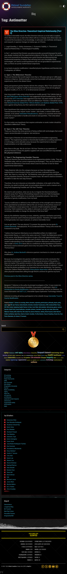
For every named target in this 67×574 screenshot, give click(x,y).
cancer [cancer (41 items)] (13, 355)
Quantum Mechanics (35, 312)
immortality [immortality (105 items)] (12, 358)
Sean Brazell (10, 467)
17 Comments (23, 316)
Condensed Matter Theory (54, 305)
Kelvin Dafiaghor (12, 439)
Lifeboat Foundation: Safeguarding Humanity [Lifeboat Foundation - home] (29, 6)
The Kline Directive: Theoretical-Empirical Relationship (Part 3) (35, 32)
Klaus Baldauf (11, 451)
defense (27, 303)
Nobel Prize (19, 312)
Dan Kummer (11, 446)
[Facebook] (42, 566)
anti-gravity (7, 395)
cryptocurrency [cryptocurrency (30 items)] (18, 355)
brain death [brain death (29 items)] (10, 355)
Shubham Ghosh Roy (13, 425)
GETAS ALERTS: (38, 544)
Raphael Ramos (11, 465)
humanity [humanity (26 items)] (63, 355)
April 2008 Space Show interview (18, 96)
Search (63, 329)
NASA (15, 312)
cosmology (22, 303)
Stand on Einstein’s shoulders (27, 314)
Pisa (29, 312)
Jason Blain (10, 482)
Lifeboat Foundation (12, 566)
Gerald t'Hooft (12, 309)
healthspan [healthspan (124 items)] (57, 355)
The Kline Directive (39, 314)
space (5, 305)
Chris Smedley (11, 489)
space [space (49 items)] (38, 360)
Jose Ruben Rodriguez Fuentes (16, 444)
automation (7, 404)
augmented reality (9, 402)
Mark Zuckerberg (9, 390)
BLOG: (36, 547)
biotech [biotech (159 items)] (48, 352)
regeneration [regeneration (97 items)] (22, 360)
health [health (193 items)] (50, 355)
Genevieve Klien (11, 420)
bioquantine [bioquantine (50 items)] (34, 353)
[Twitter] (46, 566)
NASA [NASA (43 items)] (55, 358)
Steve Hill (9, 472)
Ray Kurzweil (8, 382)
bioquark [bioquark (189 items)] (41, 352)
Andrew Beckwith (23, 305)
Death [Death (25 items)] (25, 355)
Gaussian (6, 309)
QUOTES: (36, 560)
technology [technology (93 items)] (49, 360)
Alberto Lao (10, 460)
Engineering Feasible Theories (20, 307)
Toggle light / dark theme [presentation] (64, 6)
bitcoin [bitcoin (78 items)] (62, 353)
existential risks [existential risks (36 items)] (29, 355)
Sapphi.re (29, 566)
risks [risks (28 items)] (31, 360)
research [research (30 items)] (28, 360)
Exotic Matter (35, 307)
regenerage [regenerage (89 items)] (14, 360)
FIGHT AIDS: (24, 552)
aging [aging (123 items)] (6, 353)
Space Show (17, 314)
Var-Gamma (16, 316)
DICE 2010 (18, 243)
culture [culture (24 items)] (23, 355)
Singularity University (10, 386)
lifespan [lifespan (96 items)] (43, 358)
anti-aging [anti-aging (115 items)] (19, 353)
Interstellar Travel (40, 309)
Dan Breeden (11, 429)
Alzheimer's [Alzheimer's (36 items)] (12, 353)
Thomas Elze (56, 314)
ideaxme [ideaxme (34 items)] (5, 358)
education (32, 303)
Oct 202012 (6, 32)
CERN (47, 305)
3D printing (7, 375)
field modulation (42, 307)
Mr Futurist (7, 509)
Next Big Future (9, 511)
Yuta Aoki (10, 455)
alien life (6, 393)
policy (59, 303)
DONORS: (28, 549)
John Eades (49, 309)
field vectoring (50, 307)
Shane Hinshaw (11, 463)
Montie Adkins (11, 484)
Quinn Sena (10, 427)
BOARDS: (37, 549)
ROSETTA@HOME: (22, 557)
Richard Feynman (49, 312)
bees (5, 406)
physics (55, 303)
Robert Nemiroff (57, 312)
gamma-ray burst (58, 307)
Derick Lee (10, 458)
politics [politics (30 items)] (62, 357)
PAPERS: (36, 557)
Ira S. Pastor (10, 486)
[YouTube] (53, 566)
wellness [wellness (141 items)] (34, 362)
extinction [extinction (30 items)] (35, 355)
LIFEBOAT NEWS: (38, 541)
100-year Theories (15, 305)
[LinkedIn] (49, 566)
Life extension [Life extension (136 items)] (35, 357)
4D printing (7, 377)
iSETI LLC (23, 291)
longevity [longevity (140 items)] (50, 357)
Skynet (6, 388)
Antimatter (30, 305)
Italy (45, 309)
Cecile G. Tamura (12, 453)
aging (6, 391)
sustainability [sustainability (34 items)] (43, 360)
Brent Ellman (11, 475)
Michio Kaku (55, 309)
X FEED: (23, 547)
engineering (37, 303)
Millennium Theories (9, 312)
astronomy (7, 401)
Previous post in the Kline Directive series (18, 276)
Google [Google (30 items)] (46, 355)
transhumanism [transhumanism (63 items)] (58, 360)
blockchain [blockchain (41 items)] (5, 355)
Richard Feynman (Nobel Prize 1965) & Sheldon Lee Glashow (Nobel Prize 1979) (35, 103)
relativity (42, 312)
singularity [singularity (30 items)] (34, 360)
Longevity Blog (8, 507)
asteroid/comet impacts (11, 399)
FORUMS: (29, 560)
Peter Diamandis (9, 379)
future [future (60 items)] (39, 355)
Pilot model (25, 312)
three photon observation (39, 269)
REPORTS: (37, 552)
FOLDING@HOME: (23, 555)
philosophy (50, 303)
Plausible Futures (9, 513)
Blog (33, 14)
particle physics (44, 303)
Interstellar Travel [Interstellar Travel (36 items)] (19, 358)
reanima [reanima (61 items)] (8, 360)
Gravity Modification (20, 309)
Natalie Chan (11, 470)
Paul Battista (11, 434)
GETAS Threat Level (33, 535)
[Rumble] (56, 566)
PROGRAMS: (37, 555)
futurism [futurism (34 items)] (43, 355)
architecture (7, 397)
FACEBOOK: (22, 541)
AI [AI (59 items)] (9, 353)
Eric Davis (29, 307)
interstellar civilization (30, 309)
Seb (8, 477)
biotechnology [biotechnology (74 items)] (55, 353)
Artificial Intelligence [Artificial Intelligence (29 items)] (27, 353)
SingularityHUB (8, 516)
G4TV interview (17, 98)
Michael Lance (11, 479)
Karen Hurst (10, 441)
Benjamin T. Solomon (14, 303)
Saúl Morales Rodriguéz (14, 422)
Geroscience (8, 504)
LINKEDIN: (23, 544)
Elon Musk (7, 384)
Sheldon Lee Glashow (9, 314)
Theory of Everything (48, 314)
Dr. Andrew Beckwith (19, 252)
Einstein (11, 307)
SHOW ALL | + (6, 491)
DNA (5, 381)
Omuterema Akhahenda (14, 448)
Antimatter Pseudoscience (28, 114)
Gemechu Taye (11, 436)
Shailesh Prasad (12, 432)
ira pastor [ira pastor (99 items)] (27, 358)
